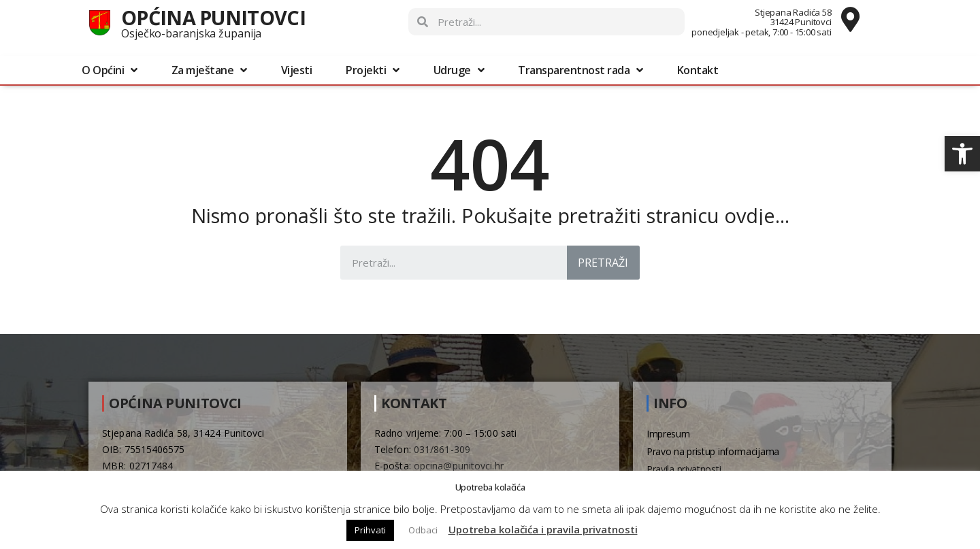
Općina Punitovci (213, 17)
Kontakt (698, 70)
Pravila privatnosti (684, 469)
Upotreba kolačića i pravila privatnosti (543, 529)
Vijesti (296, 70)
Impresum (668, 433)
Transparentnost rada (580, 70)
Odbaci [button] (423, 530)
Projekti (372, 70)
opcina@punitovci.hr (459, 465)
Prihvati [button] (370, 530)
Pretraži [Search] (603, 262)
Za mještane (209, 70)
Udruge (459, 70)
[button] (962, 153)
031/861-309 (442, 449)
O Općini (109, 70)
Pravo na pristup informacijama (713, 451)
